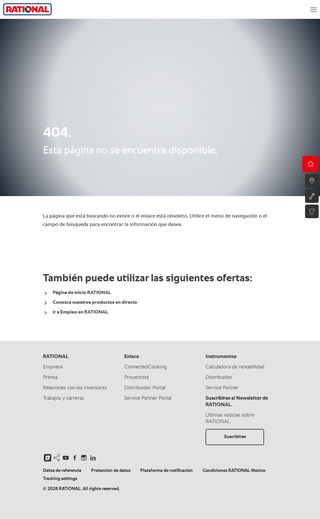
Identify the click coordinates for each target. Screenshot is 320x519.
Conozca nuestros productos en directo (95, 302)
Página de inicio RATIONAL (82, 292)
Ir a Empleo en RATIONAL (80, 312)
